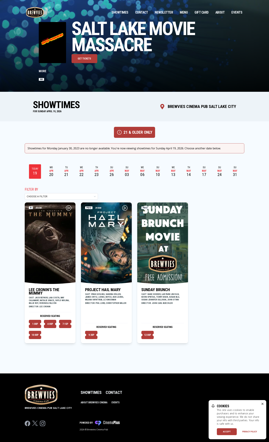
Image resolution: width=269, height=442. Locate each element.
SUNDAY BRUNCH (155, 289)
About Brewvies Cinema (94, 402)
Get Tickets (84, 58)
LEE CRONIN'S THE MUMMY (44, 291)
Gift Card (202, 12)
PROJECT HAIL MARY (103, 289)
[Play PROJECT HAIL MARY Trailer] (125, 208)
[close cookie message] (262, 404)
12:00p (147, 335)
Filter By (31, 189)
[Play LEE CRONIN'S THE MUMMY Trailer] (68, 208)
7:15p (65, 324)
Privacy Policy (249, 431)
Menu (184, 12)
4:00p (50, 324)
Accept (227, 431)
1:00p (35, 324)
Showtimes (120, 12)
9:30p (91, 335)
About (220, 12)
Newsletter (164, 12)
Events (236, 12)
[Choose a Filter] (61, 196)
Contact (141, 12)
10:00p (35, 335)
